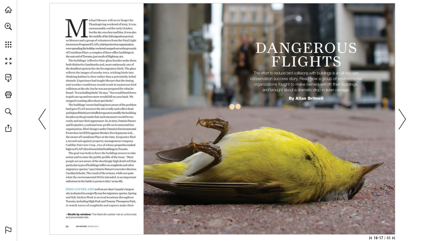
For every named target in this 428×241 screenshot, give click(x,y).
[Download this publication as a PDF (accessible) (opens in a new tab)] (8, 78)
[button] (8, 26)
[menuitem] (8, 35)
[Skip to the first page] (370, 238)
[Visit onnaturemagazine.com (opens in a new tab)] (8, 9)
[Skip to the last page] (393, 238)
